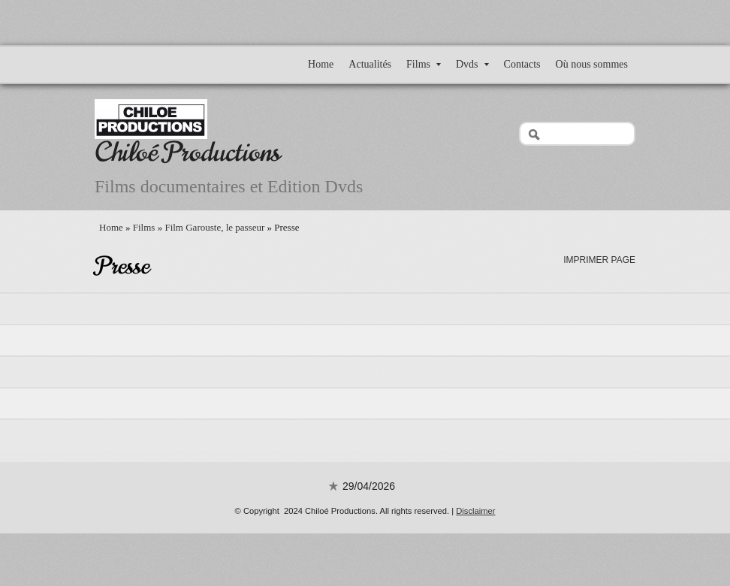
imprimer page (599, 259)
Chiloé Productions (187, 152)
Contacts (522, 64)
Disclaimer (475, 510)
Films (423, 64)
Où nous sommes (592, 64)
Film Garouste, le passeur (214, 227)
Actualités (369, 64)
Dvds (472, 64)
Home (320, 64)
